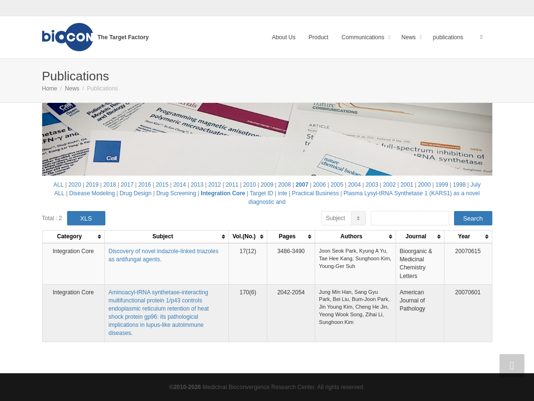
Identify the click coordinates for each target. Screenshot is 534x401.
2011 (232, 184)
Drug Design (136, 193)
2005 (336, 184)
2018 (109, 184)
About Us (283, 37)
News (409, 37)
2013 (197, 184)
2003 (371, 184)
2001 (406, 184)
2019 (92, 184)
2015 (162, 184)
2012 (214, 184)
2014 (179, 184)
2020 (74, 184)
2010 (249, 184)
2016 (144, 184)
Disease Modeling (91, 193)
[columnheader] (73, 237)
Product (318, 37)
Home (49, 88)
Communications (363, 37)
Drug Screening (176, 193)
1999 (441, 184)
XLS (86, 218)
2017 (127, 184)
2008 (284, 184)
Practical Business (315, 193)
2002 (389, 184)
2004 (354, 184)
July (475, 184)
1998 (459, 184)
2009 (267, 184)
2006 (319, 184)
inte (282, 193)
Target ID (261, 193)
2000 (424, 184)
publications (448, 37)
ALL (59, 184)
